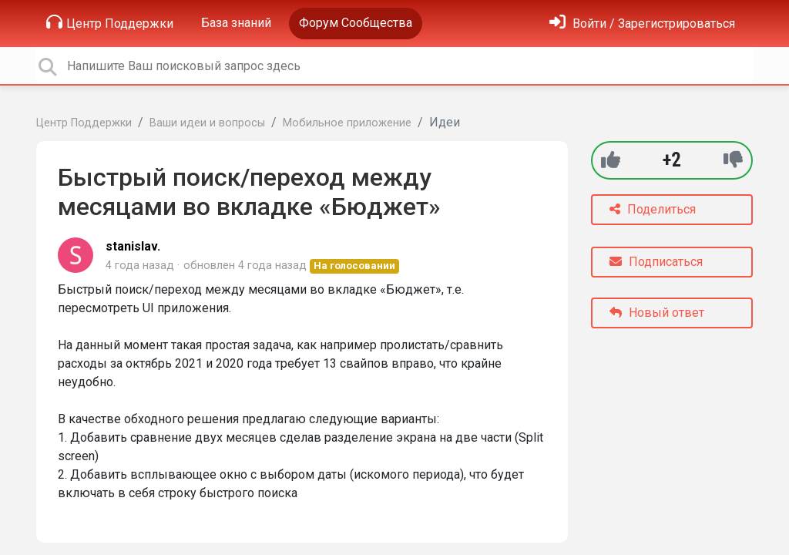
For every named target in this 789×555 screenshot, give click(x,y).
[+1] (610, 160)
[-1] (733, 160)
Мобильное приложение (347, 123)
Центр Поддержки (109, 22)
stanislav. (133, 246)
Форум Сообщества (355, 22)
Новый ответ (656, 312)
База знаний (236, 22)
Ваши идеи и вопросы (207, 123)
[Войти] (642, 23)
